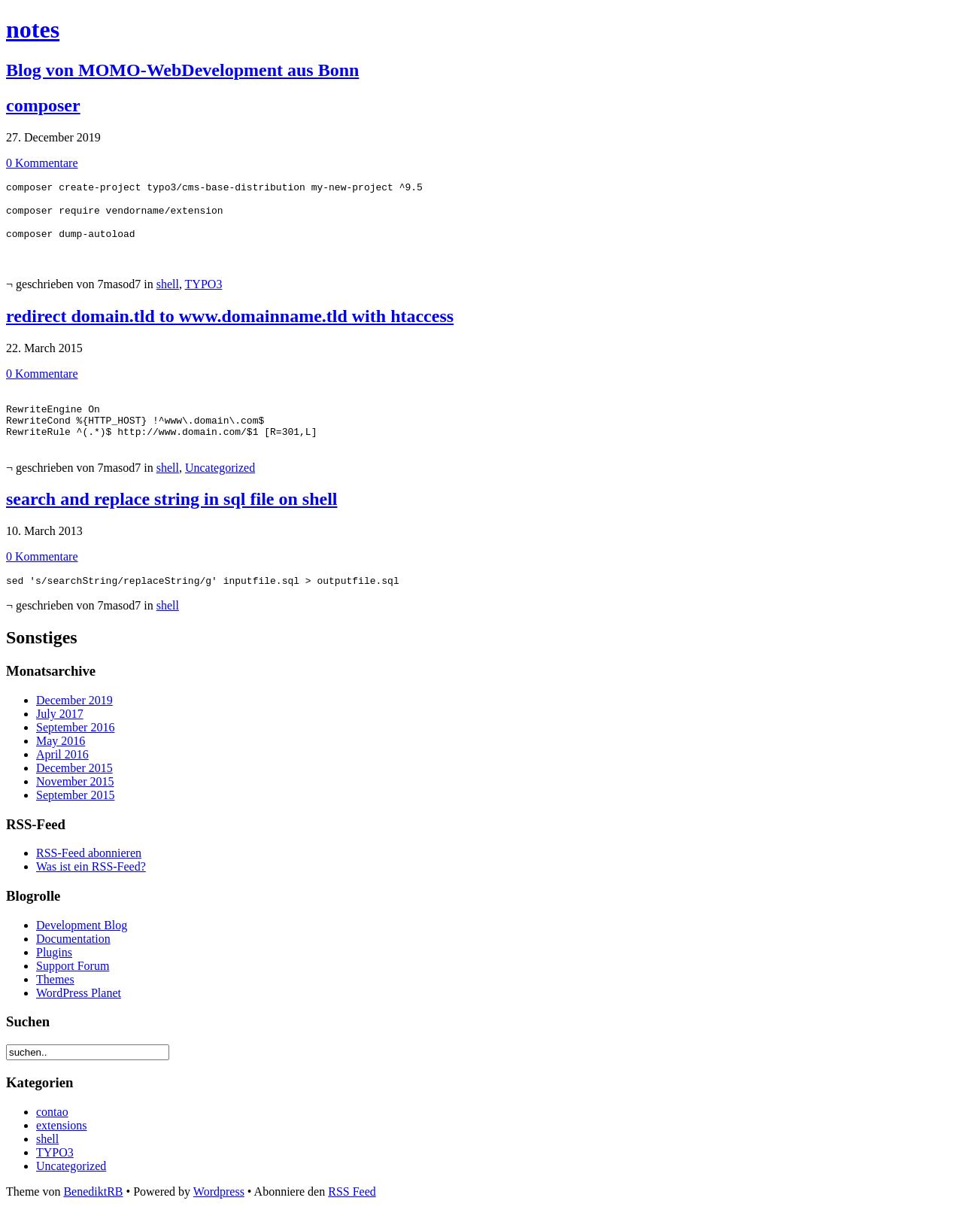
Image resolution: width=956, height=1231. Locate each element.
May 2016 (60, 761)
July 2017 (59, 734)
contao (52, 1132)
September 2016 (75, 747)
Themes (55, 999)
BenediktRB (93, 1211)
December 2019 (74, 720)
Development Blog (81, 945)
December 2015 (74, 788)
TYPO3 (204, 290)
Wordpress (218, 1211)
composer (43, 105)
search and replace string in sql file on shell (171, 517)
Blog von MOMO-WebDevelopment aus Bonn (182, 70)
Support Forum (72, 986)
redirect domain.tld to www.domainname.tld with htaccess (230, 323)
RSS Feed (352, 1211)
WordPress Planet (78, 1013)
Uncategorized (220, 485)
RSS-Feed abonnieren (88, 873)
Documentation (73, 959)
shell (167, 290)
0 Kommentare (42, 163)
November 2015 (75, 801)
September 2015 (75, 815)
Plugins (54, 972)
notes (32, 29)
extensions (61, 1145)
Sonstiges (41, 657)
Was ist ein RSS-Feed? (91, 886)
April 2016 (62, 774)
